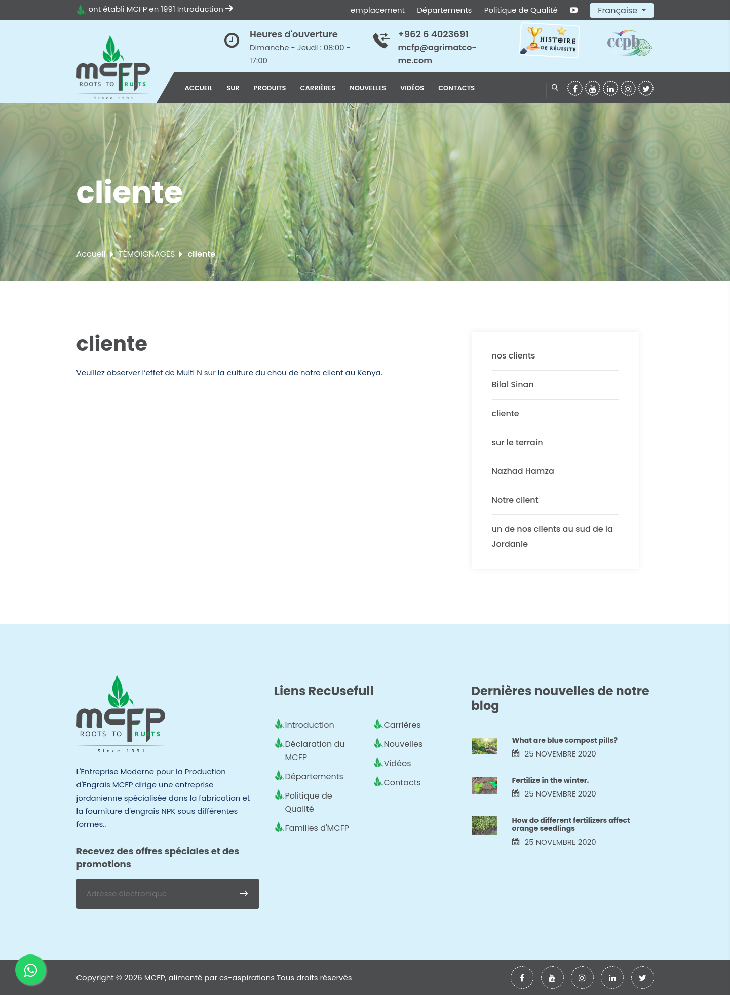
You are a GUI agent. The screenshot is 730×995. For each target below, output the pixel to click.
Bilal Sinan (513, 384)
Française (618, 10)
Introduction (205, 9)
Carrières (318, 88)
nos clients (513, 356)
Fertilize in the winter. (550, 780)
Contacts (456, 88)
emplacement (378, 10)
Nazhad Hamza (523, 471)
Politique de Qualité (521, 10)
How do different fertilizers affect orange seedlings (571, 824)
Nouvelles (368, 88)
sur (232, 88)
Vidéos (412, 88)
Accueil (199, 88)
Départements (444, 10)
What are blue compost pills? (565, 740)
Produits (270, 88)
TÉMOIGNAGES (147, 254)
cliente (505, 413)
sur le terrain (517, 442)
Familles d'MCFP (317, 828)
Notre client (515, 500)
